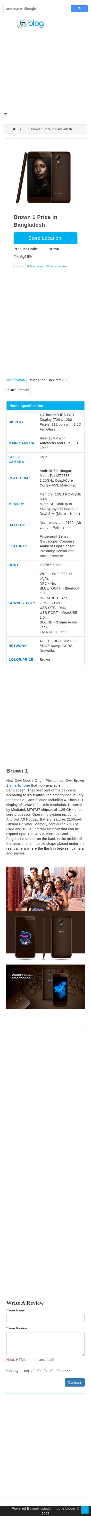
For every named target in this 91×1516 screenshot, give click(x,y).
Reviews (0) (58, 380)
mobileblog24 (42, 1508)
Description (36, 380)
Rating (13, 1371)
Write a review (56, 266)
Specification (15, 380)
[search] (35, 9)
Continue (75, 1382)
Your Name (16, 1310)
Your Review (17, 1328)
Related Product (17, 390)
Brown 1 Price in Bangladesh (51, 129)
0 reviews (35, 266)
